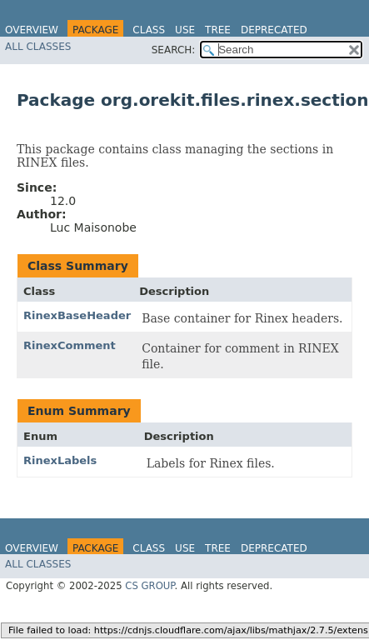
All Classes (38, 46)
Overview (31, 30)
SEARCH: (174, 50)
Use (185, 30)
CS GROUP (149, 586)
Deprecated (274, 30)
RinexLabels (60, 460)
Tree (218, 30)
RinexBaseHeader (77, 315)
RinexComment (69, 345)
